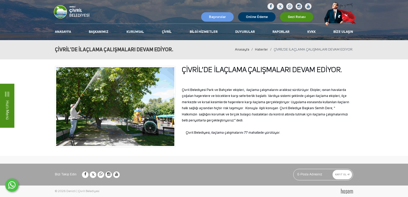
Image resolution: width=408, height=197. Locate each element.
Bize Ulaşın (343, 32)
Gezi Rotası (296, 17)
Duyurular (245, 32)
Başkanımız (99, 32)
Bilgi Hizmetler (204, 32)
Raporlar (280, 32)
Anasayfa (63, 32)
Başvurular (217, 17)
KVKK (311, 32)
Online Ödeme (257, 17)
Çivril (167, 32)
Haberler (261, 49)
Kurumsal (135, 32)
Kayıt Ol (342, 174)
